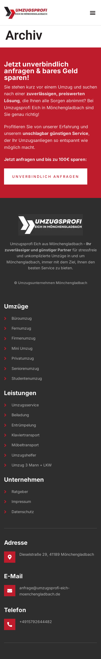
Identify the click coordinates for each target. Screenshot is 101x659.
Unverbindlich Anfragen (45, 176)
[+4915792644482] (9, 624)
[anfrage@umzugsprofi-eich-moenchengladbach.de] (9, 590)
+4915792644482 (35, 621)
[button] (92, 12)
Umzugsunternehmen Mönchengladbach (52, 283)
